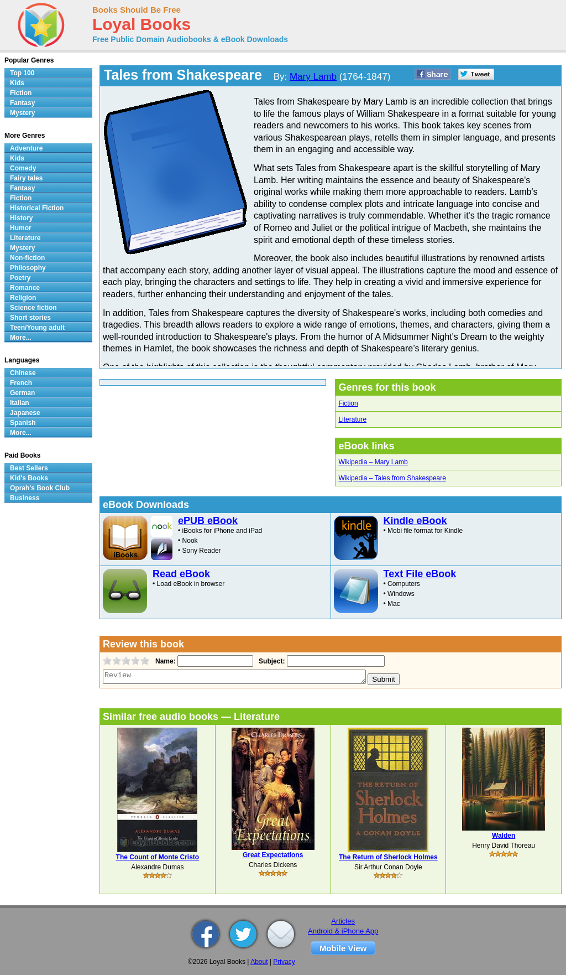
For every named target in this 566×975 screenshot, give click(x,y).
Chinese (23, 373)
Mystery (22, 113)
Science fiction (33, 308)
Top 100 (22, 73)
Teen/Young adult (37, 327)
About (259, 962)
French (21, 383)
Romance (25, 288)
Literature (352, 419)
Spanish (23, 423)
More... (21, 337)
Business (24, 498)
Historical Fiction (37, 208)
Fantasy (22, 103)
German (22, 393)
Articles (343, 921)
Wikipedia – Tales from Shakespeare (392, 478)
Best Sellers (29, 468)
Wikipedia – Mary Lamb (372, 462)
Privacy (284, 962)
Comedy (23, 168)
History (21, 218)
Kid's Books (29, 478)
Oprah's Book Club (40, 488)
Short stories (30, 317)
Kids (17, 83)
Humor (21, 228)
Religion (23, 298)
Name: (164, 661)
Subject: (270, 661)
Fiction (348, 403)
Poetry (20, 278)
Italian (19, 403)
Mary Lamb (313, 76)
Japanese (25, 413)
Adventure (26, 148)
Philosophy (28, 268)
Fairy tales (26, 178)
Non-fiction (27, 258)
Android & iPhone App (343, 931)
